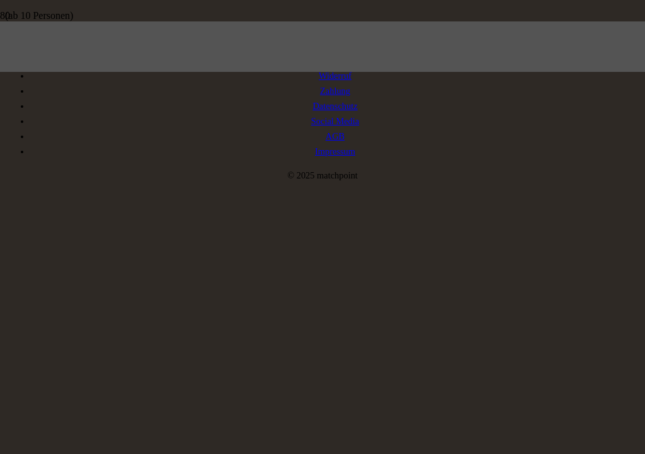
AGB (335, 136)
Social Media (335, 121)
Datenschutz (334, 106)
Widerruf (335, 76)
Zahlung (335, 91)
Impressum (335, 151)
